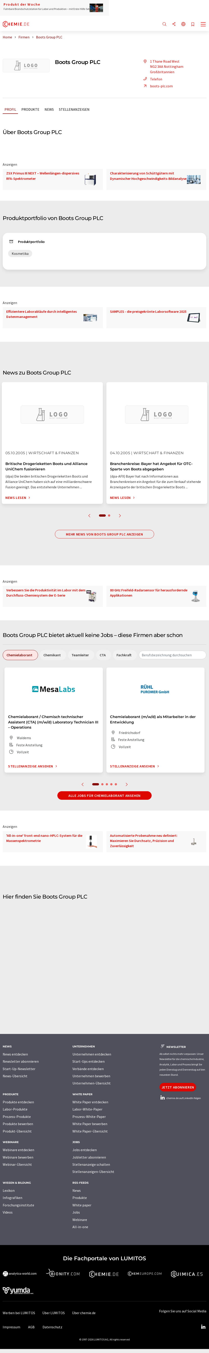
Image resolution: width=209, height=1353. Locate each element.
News (49, 109)
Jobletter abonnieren (89, 1157)
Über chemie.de (84, 1313)
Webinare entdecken (18, 1150)
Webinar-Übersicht (17, 1164)
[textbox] (172, 655)
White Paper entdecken (90, 1102)
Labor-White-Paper (87, 1109)
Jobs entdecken (84, 1150)
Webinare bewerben (18, 1157)
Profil (10, 109)
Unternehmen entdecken (91, 1054)
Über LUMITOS (53, 1313)
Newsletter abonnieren (21, 1061)
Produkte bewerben (18, 1124)
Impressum (11, 1327)
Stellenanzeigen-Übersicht (93, 1171)
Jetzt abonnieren (178, 1087)
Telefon (152, 79)
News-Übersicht (15, 1076)
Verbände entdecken (88, 1069)
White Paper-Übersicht (90, 1131)
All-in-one (80, 1227)
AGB (31, 1327)
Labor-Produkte (15, 1109)
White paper (81, 1205)
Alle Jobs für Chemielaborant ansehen (104, 795)
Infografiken (12, 1197)
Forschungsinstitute (18, 1205)
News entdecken (15, 1054)
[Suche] (164, 24)
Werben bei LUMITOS (19, 1313)
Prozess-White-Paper (89, 1116)
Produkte (30, 109)
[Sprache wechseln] (183, 24)
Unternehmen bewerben (91, 1076)
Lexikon (9, 1190)
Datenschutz (52, 1327)
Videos (8, 1212)
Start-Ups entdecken (88, 1061)
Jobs (76, 1212)
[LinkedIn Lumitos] (203, 1327)
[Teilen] (174, 24)
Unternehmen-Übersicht (91, 1083)
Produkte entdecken (18, 1102)
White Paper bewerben (89, 1124)
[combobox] (172, 655)
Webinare (79, 1219)
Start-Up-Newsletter (19, 1069)
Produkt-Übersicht (17, 1131)
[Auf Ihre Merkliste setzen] (193, 24)
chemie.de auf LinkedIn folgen (180, 1098)
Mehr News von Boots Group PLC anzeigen (104, 534)
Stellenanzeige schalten (91, 1164)
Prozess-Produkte (17, 1116)
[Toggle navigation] (203, 25)
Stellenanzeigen (74, 109)
